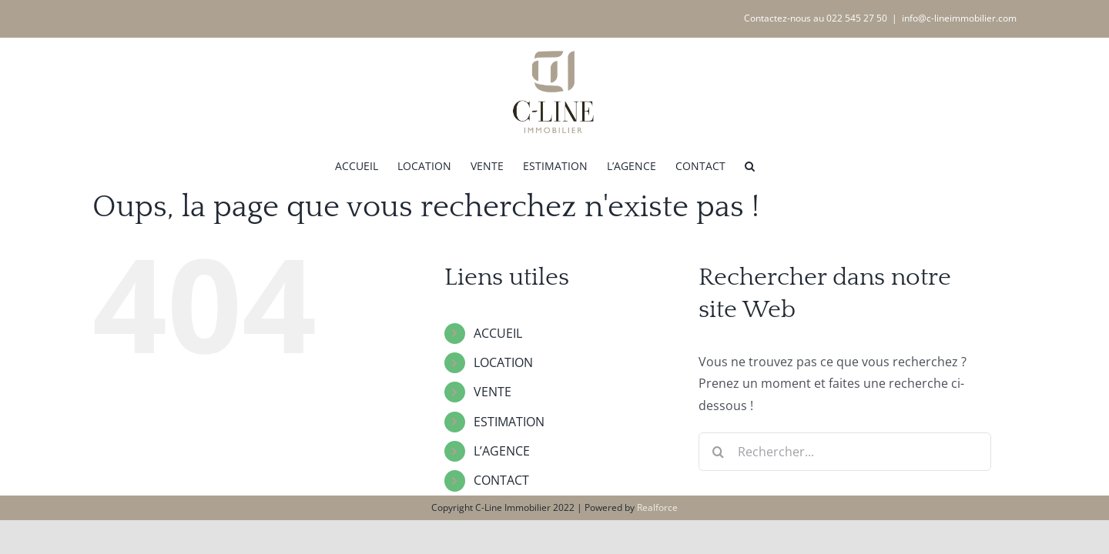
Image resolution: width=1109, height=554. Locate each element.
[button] (813, 164)
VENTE (492, 391)
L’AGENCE (502, 450)
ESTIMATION (509, 421)
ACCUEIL (498, 333)
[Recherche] (718, 451)
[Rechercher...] (845, 451)
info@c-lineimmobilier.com (959, 18)
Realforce (657, 507)
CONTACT (501, 480)
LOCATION (503, 362)
